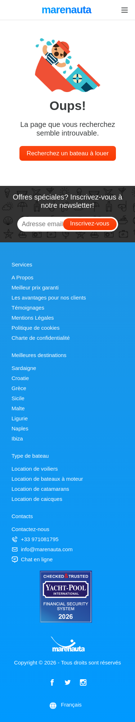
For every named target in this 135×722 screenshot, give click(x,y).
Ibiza (17, 438)
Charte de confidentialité (41, 338)
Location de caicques (37, 499)
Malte (18, 408)
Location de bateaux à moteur (47, 479)
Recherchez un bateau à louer (68, 153)
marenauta (67, 10)
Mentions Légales (33, 318)
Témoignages (28, 308)
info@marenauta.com (42, 549)
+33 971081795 (35, 539)
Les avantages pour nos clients (49, 297)
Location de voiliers (35, 469)
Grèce (19, 388)
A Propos (22, 277)
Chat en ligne (32, 559)
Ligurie (20, 418)
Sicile (18, 398)
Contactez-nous (30, 529)
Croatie (20, 378)
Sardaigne (24, 368)
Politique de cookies (35, 328)
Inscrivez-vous (89, 223)
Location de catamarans (40, 489)
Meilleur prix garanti (35, 287)
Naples (20, 428)
